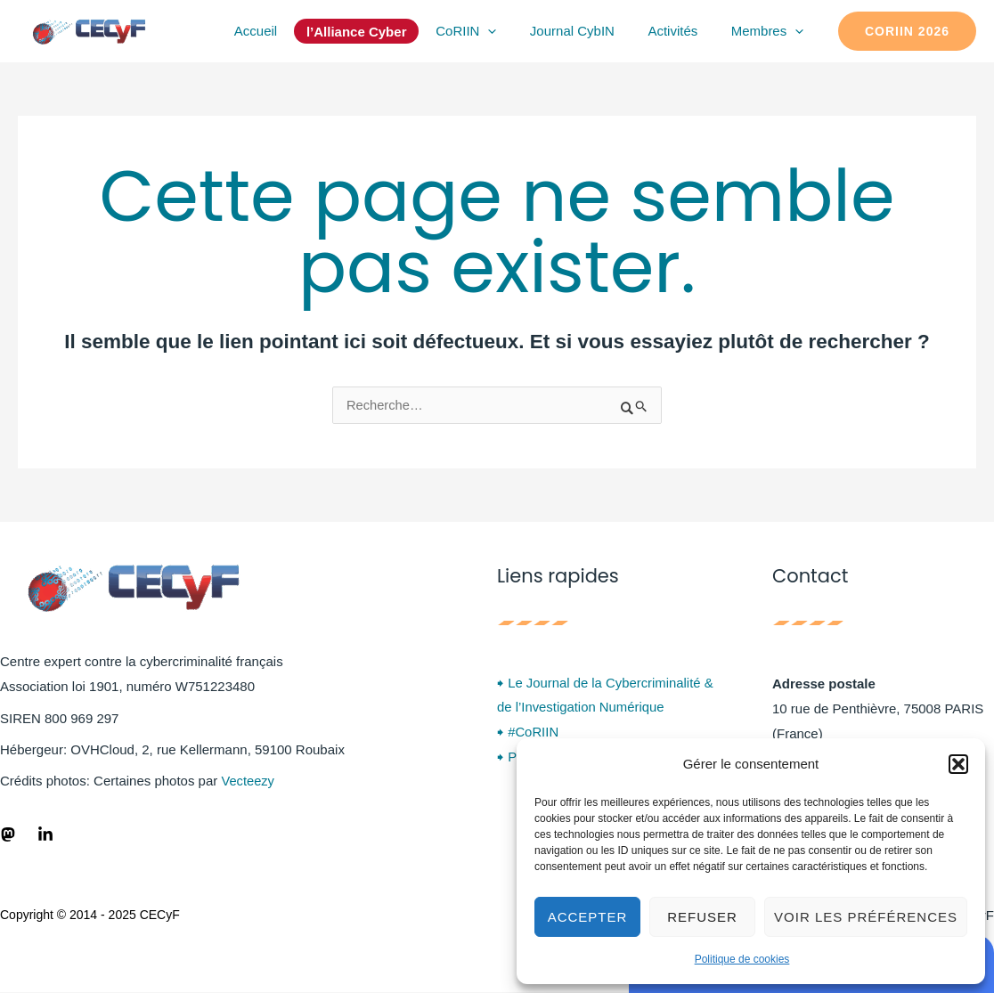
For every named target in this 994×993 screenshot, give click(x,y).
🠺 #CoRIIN (528, 734)
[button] (958, 764)
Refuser (702, 916)
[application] (511, 31)
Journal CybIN (589, 30)
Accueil (285, 30)
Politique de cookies (742, 959)
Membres (770, 31)
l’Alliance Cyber (383, 31)
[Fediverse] (8, 834)
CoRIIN (489, 31)
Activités (683, 30)
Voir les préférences (865, 916)
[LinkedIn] (45, 834)
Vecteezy (248, 781)
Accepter (588, 916)
